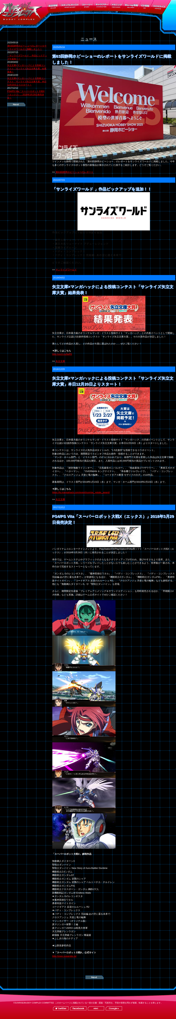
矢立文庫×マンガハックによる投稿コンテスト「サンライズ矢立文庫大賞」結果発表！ (26, 68)
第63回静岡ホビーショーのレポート (74, 172)
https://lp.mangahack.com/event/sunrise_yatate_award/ (81, 492)
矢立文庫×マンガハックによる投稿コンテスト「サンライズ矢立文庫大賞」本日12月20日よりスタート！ (26, 81)
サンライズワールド (66, 269)
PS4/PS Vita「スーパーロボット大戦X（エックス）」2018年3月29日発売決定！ (26, 94)
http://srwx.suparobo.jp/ (64, 956)
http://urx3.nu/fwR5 (62, 354)
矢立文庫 (60, 361)
